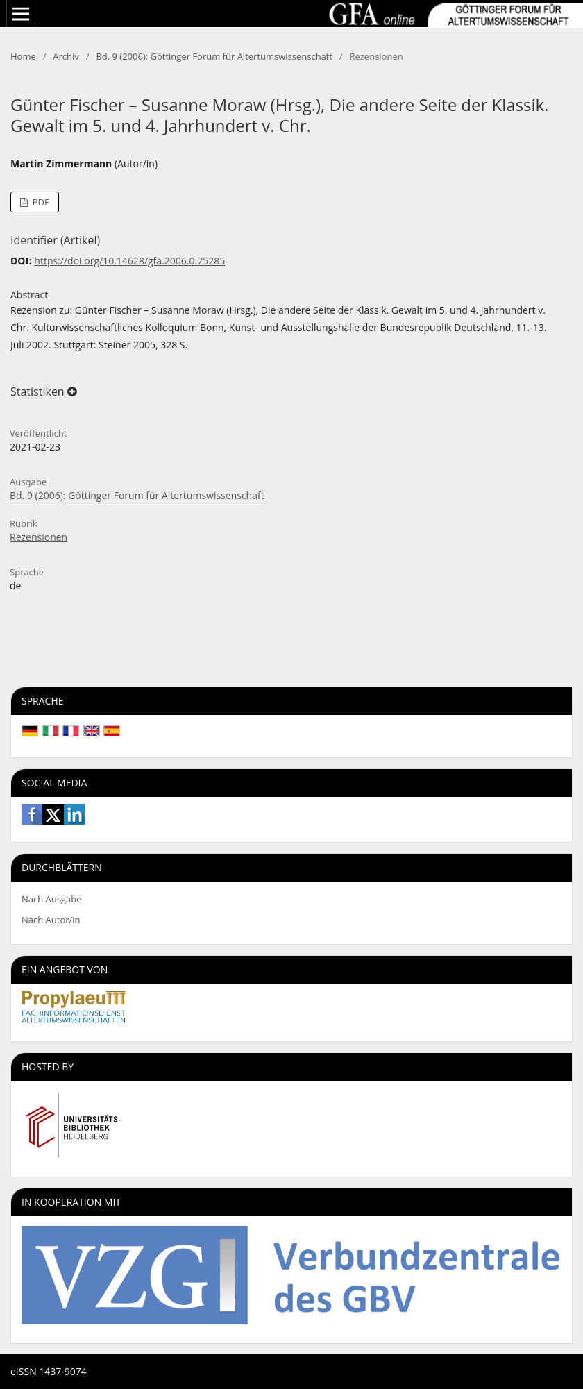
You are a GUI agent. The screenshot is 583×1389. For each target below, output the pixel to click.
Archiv (66, 56)
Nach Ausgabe (52, 899)
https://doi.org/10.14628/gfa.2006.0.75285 (129, 260)
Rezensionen (38, 537)
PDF (39, 202)
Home (23, 56)
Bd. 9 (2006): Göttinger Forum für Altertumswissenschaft (214, 56)
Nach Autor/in (51, 920)
